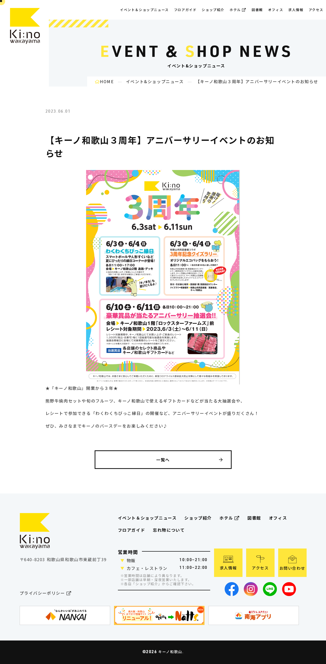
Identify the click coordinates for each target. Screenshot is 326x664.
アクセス (316, 9)
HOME (104, 81)
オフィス (275, 9)
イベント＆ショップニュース (144, 9)
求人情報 (295, 9)
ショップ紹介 (213, 9)
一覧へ (189, 460)
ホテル (238, 9)
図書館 (257, 9)
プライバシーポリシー (46, 593)
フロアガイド (131, 530)
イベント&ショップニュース (155, 81)
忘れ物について (169, 530)
